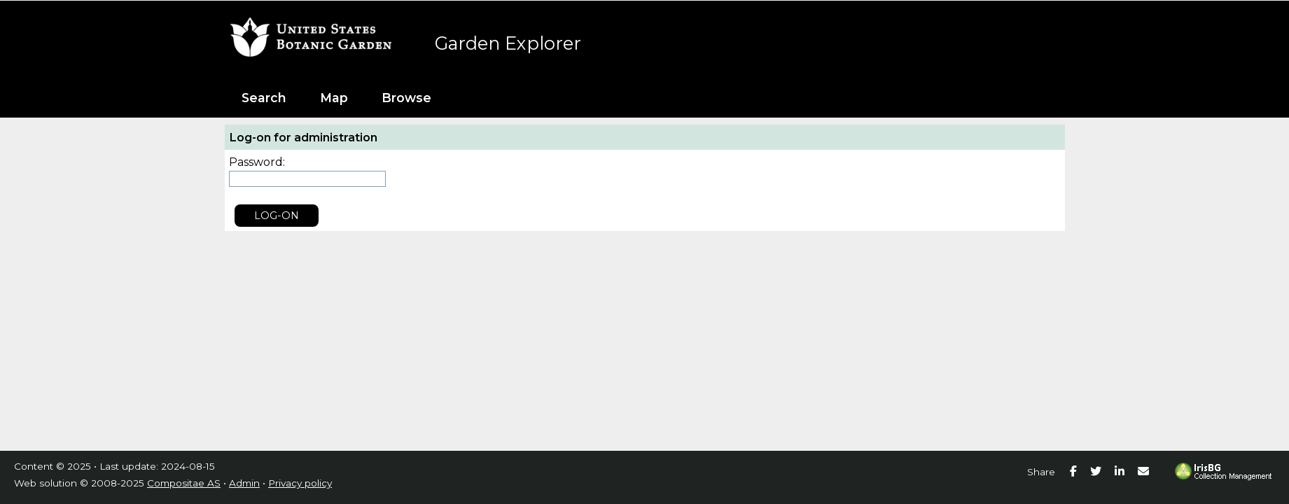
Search (264, 97)
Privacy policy (300, 483)
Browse (406, 97)
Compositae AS (184, 483)
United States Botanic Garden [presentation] (319, 32)
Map (334, 97)
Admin (244, 483)
